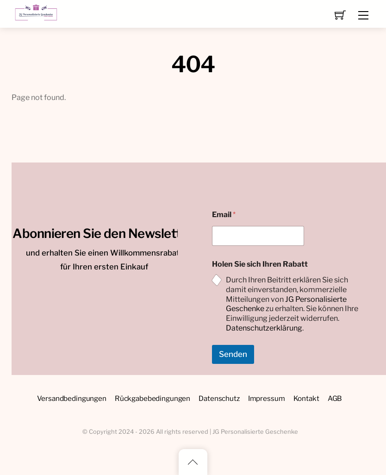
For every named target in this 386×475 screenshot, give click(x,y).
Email (224, 214)
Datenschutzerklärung (264, 328)
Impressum (266, 398)
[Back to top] (193, 462)
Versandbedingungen (71, 398)
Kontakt (306, 398)
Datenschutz (219, 398)
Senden (233, 354)
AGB (335, 398)
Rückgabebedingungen (152, 398)
